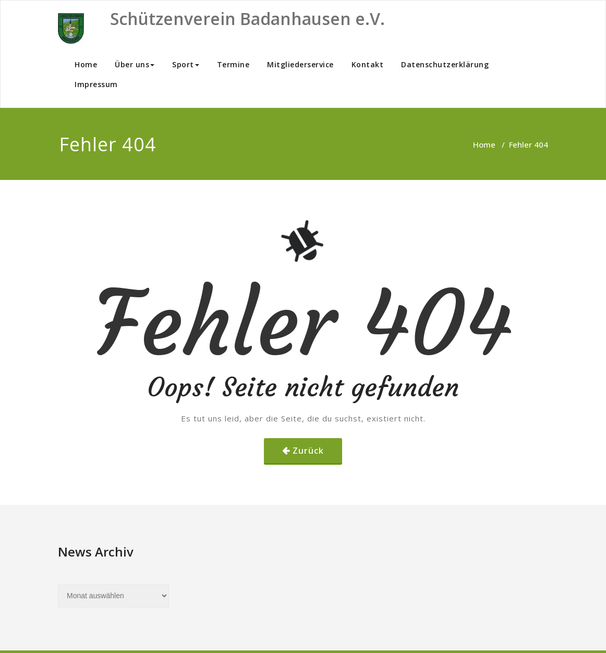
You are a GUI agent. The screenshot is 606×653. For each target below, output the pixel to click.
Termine (233, 64)
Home (86, 64)
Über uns (134, 64)
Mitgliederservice (300, 64)
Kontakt (368, 64)
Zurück (308, 450)
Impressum (96, 84)
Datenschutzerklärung (445, 64)
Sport (185, 64)
